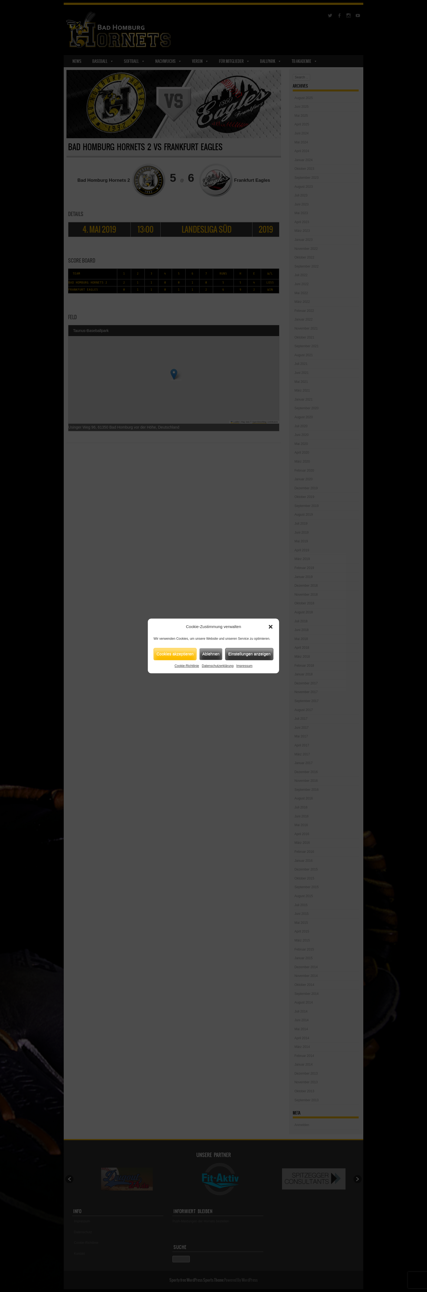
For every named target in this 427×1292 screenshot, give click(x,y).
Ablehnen (210, 653)
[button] (270, 627)
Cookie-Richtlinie (187, 666)
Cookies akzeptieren (175, 653)
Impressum (244, 666)
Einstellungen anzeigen (249, 653)
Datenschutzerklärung (218, 666)
